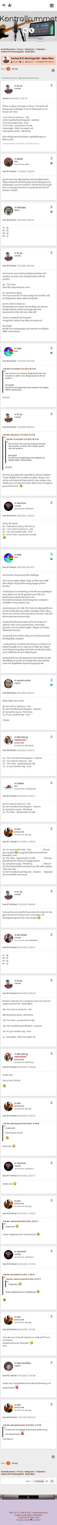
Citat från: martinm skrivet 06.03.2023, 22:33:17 (20, 1221)
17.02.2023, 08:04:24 (18, 427)
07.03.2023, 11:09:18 (18, 1213)
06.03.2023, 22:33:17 (18, 1175)
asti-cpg (28, 835)
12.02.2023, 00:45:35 (18, 220)
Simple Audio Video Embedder (28, 1515)
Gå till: (28, 1481)
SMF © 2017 (26, 1512)
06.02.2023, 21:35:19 (14, 98)
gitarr (27, 164)
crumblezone (30, 789)
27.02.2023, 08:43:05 (18, 904)
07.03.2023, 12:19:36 (18, 1264)
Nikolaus (21, 207)
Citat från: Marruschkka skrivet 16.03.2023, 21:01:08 (22, 1425)
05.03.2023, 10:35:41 (18, 947)
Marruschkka (24, 1362)
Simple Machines (40, 1512)
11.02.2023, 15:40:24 (18, 171)
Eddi (19, 348)
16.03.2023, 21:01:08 (18, 1375)
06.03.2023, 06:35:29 (18, 993)
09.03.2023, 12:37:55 (18, 1329)
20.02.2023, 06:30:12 (18, 693)
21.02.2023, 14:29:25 (18, 841)
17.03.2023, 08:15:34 (18, 1417)
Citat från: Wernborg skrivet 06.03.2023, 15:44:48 (21, 1124)
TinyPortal (22, 1517)
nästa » (51, 61)
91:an (15, 62)
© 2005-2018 (33, 1517)
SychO (38, 1520)
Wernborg (22, 737)
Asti (19, 828)
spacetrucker (24, 680)
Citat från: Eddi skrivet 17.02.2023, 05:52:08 (19, 435)
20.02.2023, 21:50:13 (18, 750)
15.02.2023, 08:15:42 (18, 265)
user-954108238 (31, 940)
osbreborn (29, 509)
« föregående (41, 61)
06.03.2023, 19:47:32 (18, 1115)
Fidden (20, 783)
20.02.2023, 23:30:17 (18, 796)
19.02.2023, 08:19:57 (18, 567)
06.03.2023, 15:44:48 (18, 1067)
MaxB (20, 158)
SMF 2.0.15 (14, 1512)
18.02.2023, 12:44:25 (18, 515)
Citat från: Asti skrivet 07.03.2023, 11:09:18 (18, 1275)
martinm (21, 502)
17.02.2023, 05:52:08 (18, 361)
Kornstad (21, 934)
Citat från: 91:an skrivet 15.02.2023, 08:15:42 (19, 369)
